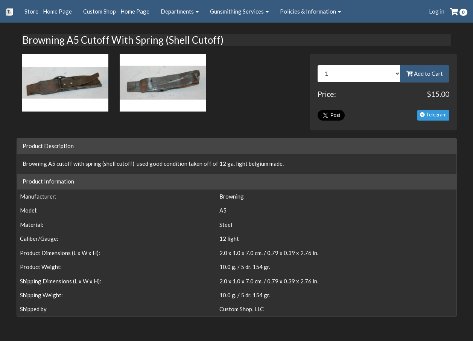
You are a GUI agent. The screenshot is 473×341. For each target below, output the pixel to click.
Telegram (433, 115)
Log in (436, 11)
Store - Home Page (48, 11)
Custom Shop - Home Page (116, 11)
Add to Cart (424, 73)
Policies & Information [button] (310, 11)
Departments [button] (180, 11)
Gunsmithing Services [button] (239, 11)
